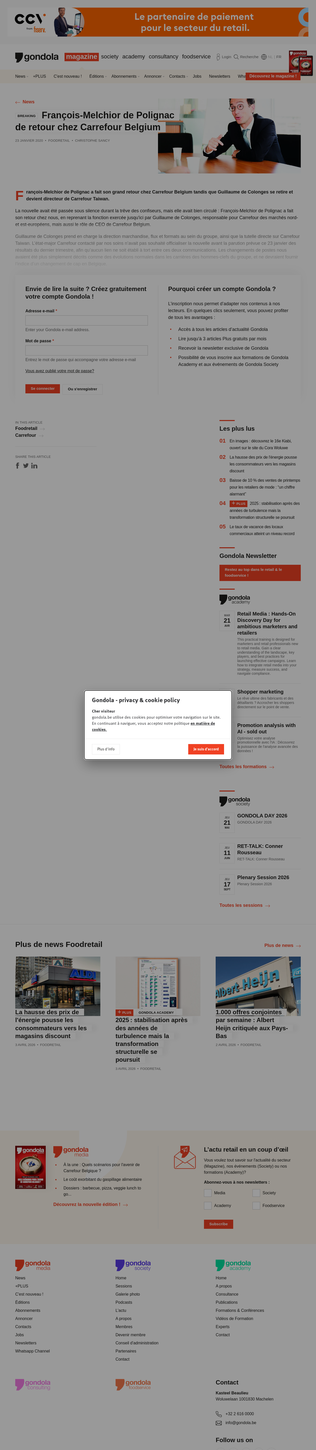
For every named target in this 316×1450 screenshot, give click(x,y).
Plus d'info (106, 734)
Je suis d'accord (206, 734)
